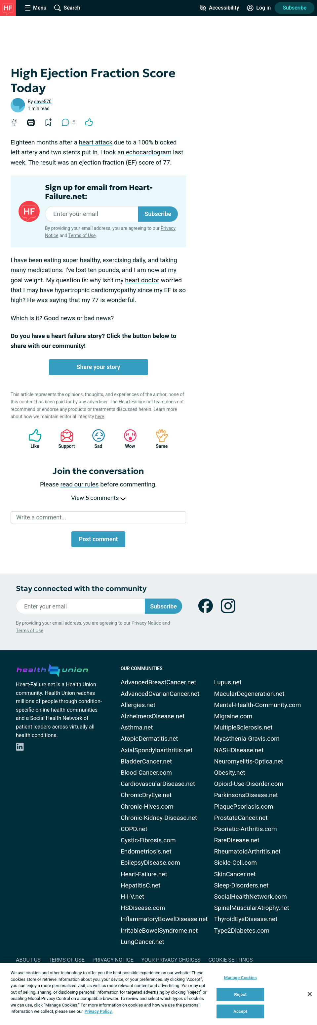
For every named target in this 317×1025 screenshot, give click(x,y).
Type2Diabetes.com (241, 930)
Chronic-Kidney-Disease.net (159, 818)
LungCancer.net (142, 942)
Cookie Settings (231, 960)
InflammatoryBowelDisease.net (164, 919)
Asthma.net (137, 727)
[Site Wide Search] (67, 8)
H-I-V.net (132, 896)
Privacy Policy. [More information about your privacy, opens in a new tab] (99, 1011)
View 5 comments (98, 497)
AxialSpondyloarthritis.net (156, 750)
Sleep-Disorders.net (241, 885)
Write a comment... (41, 517)
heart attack (95, 142)
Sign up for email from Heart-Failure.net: (99, 192)
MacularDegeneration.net (249, 694)
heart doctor (142, 280)
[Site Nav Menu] (36, 8)
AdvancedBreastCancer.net (158, 682)
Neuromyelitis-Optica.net (248, 761)
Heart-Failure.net (144, 874)
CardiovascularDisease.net (158, 784)
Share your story (98, 366)
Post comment (98, 539)
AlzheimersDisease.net (153, 716)
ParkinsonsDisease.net (246, 795)
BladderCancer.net (146, 761)
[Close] (309, 994)
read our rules (79, 484)
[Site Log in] (259, 8)
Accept (240, 1011)
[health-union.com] (52, 669)
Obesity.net (229, 772)
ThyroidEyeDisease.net (245, 919)
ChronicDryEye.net (146, 795)
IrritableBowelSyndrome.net (159, 930)
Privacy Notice (146, 623)
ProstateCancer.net (240, 818)
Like (32, 439)
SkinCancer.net (235, 874)
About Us (28, 960)
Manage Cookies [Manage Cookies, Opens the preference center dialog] (240, 977)
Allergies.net (138, 705)
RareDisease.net (236, 840)
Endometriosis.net (146, 851)
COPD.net (134, 829)
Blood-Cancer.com (146, 772)
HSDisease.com (143, 908)
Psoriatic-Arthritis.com (245, 829)
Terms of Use (82, 235)
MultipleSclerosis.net (243, 727)
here (99, 416)
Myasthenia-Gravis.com (246, 738)
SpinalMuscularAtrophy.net (251, 908)
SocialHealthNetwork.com (250, 896)
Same (159, 439)
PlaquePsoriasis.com (243, 806)
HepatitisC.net (140, 885)
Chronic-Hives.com (147, 806)
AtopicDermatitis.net (149, 738)
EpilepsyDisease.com (150, 862)
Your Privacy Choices (170, 960)
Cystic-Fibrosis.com (148, 840)
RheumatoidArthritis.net (247, 851)
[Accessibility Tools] (219, 8)
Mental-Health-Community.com (257, 705)
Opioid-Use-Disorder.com (248, 784)
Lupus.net (227, 682)
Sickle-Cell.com (235, 862)
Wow (127, 439)
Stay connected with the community (81, 588)
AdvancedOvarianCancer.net (160, 694)
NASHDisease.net (238, 750)
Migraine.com (233, 716)
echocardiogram (149, 152)
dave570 (43, 101)
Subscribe (294, 8)
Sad (95, 439)
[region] (158, 994)
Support (64, 439)
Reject (240, 994)
